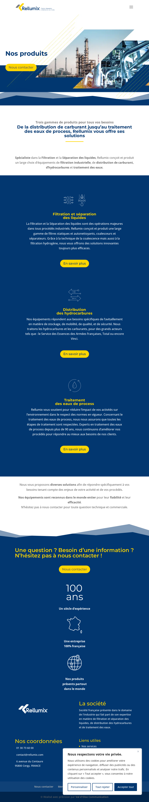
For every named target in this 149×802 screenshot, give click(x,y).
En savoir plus (74, 263)
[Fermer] (138, 751)
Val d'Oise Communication (92, 797)
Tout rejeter (103, 787)
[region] (102, 771)
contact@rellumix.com (29, 754)
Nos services (89, 746)
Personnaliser (79, 787)
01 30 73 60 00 (25, 748)
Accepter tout (126, 787)
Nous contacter (21, 67)
